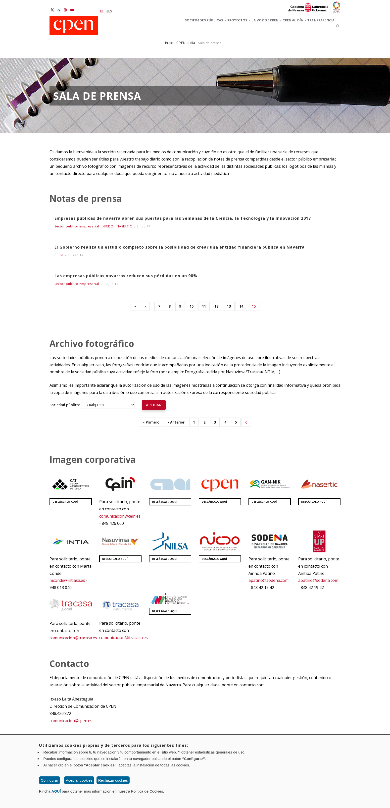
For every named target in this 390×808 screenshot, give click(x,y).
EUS (109, 11)
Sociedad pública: (64, 407)
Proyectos (206, 27)
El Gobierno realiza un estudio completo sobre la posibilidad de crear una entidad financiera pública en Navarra (179, 249)
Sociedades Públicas (164, 27)
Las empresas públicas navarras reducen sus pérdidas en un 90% (125, 278)
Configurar (49, 780)
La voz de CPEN (243, 27)
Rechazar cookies (113, 780)
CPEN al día (280, 27)
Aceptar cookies (79, 780)
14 (243, 308)
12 (218, 308)
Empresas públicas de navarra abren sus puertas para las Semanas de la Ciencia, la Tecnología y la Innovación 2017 (182, 220)
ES (101, 11)
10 (193, 308)
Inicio (169, 45)
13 (231, 308)
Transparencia (316, 27)
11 (206, 308)
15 (255, 309)
